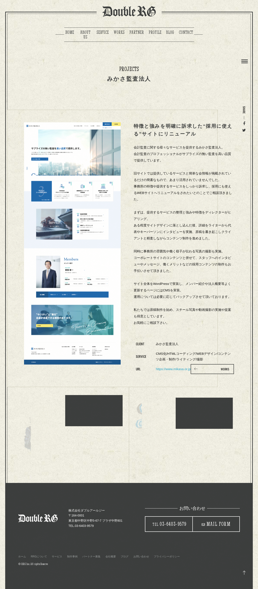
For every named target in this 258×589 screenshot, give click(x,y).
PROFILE (155, 32)
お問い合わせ (141, 556)
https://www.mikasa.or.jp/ (173, 369)
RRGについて (39, 556)
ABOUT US (85, 34)
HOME (69, 32)
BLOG (170, 32)
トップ (244, 572)
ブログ (124, 556)
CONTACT (186, 32)
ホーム (22, 556)
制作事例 (72, 556)
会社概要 (110, 556)
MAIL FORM (218, 523)
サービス (57, 556)
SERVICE (103, 32)
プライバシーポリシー (167, 556)
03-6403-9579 (169, 523)
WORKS (119, 32)
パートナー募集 (91, 556)
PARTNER (136, 32)
